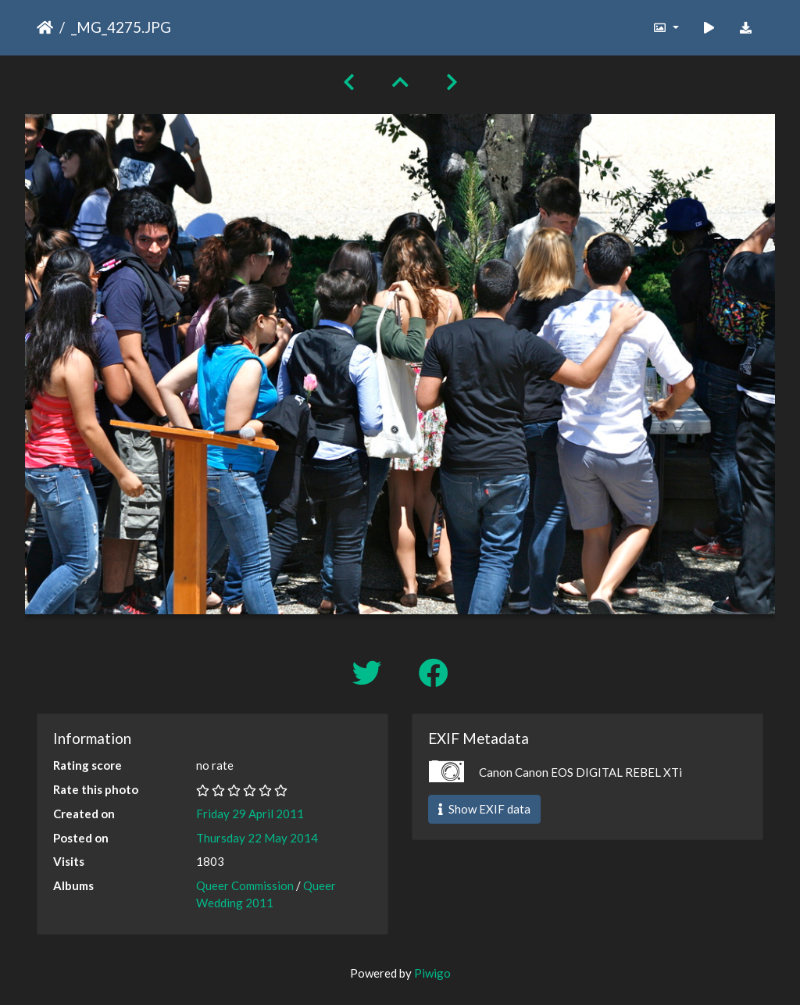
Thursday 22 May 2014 (257, 838)
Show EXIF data (484, 809)
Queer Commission (245, 885)
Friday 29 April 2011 (250, 814)
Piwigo (432, 973)
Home (45, 27)
